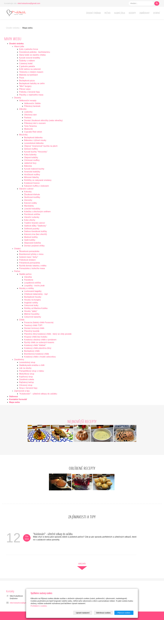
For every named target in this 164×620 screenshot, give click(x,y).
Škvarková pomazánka (29, 251)
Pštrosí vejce (25, 89)
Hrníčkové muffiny (32, 174)
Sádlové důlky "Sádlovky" (35, 226)
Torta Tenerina (30, 126)
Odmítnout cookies (103, 613)
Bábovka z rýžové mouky (35, 140)
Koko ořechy (29, 220)
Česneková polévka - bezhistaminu (34, 52)
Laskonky (28, 112)
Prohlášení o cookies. (39, 606)
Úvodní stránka (93, 13)
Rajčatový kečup (26, 382)
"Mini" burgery (25, 86)
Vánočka (28, 277)
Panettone (28, 280)
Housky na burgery (32, 300)
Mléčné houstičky (31, 314)
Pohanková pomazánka (29, 263)
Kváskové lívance (32, 183)
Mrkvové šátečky (31, 177)
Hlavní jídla (119, 13)
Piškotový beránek (32, 106)
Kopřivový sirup (26, 377)
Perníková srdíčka (32, 214)
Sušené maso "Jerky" (28, 257)
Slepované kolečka (32, 243)
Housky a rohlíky (26, 288)
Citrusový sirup (25, 385)
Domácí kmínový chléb (34, 328)
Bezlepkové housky (32, 297)
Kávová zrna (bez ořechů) (35, 234)
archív (82, 564)
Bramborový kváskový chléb (36, 354)
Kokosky (28, 192)
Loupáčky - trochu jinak (34, 286)
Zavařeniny (144, 13)
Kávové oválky (30, 203)
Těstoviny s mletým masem (31, 72)
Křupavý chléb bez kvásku (35, 337)
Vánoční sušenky (31, 217)
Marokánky (29, 206)
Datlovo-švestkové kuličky (35, 231)
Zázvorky (28, 200)
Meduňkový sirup (26, 374)
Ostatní (156, 13)
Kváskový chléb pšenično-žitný (37, 348)
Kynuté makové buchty (34, 169)
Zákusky (23, 109)
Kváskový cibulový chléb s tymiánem (40, 340)
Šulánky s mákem (27, 61)
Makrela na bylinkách (28, 75)
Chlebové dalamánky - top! (36, 294)
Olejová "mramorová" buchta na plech (41, 146)
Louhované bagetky (33, 291)
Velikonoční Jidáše (32, 103)
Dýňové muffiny (31, 149)
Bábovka (28, 166)
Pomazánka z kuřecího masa (32, 268)
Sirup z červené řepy (28, 388)
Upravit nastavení (83, 613)
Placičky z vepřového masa (31, 95)
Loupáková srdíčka (32, 283)
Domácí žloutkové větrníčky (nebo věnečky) (43, 120)
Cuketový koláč (26, 63)
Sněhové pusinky (31, 229)
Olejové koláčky (31, 157)
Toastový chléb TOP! (33, 325)
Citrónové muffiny (32, 160)
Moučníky (23, 135)
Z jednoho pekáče (27, 66)
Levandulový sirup (27, 362)
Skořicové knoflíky (32, 197)
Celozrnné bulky (31, 305)
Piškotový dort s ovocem (35, 123)
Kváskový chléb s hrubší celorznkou (40, 357)
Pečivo (107, 13)
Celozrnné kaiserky (32, 317)
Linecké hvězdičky (32, 209)
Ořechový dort (30, 115)
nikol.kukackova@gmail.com (29, 3)
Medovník (28, 129)
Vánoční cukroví (26, 189)
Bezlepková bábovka (33, 137)
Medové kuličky (31, 237)
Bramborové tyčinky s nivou (31, 254)
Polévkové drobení (27, 260)
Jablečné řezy (30, 163)
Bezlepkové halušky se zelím (32, 83)
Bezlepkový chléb (32, 351)
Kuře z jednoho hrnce (28, 49)
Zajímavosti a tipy (22, 391)
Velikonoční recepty (27, 100)
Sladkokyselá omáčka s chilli (31, 365)
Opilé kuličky (29, 240)
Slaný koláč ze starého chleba (32, 55)
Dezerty (132, 13)
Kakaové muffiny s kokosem (36, 186)
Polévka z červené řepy (29, 92)
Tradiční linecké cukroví (34, 223)
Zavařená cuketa (26, 379)
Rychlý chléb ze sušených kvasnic (39, 342)
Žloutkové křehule (32, 194)
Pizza (21, 78)
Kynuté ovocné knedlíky (29, 58)
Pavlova (27, 118)
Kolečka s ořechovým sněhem (37, 211)
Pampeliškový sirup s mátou (31, 371)
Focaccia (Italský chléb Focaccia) (39, 322)
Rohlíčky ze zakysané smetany (38, 180)
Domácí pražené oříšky (34, 246)
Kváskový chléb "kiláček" (35, 345)
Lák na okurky (25, 368)
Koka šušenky (30, 155)
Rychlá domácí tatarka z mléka (32, 266)
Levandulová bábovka (34, 143)
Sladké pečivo (25, 274)
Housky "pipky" (30, 311)
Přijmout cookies (124, 613)
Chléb (21, 320)
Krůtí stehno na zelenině (30, 69)
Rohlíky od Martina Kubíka (36, 308)
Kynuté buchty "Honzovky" (35, 152)
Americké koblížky (32, 172)
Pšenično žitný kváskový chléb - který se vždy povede (48, 334)
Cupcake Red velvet (33, 132)
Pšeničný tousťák (31, 331)
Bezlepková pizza (27, 81)
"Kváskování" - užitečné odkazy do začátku (38, 394)
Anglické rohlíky (31, 303)
